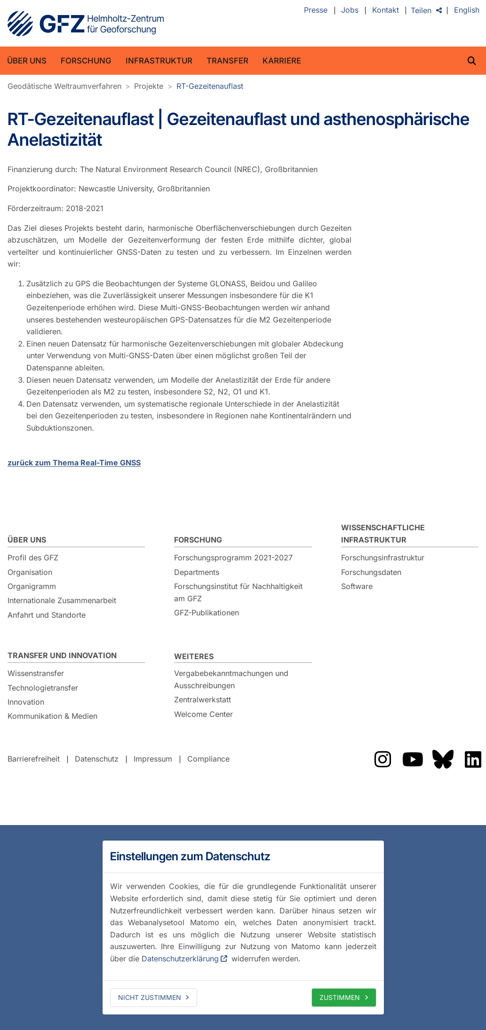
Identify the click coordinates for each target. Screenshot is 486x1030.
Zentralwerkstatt (202, 699)
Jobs (350, 10)
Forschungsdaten (371, 572)
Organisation (30, 572)
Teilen (421, 10)
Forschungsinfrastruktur (382, 557)
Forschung (86, 60)
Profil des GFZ (33, 557)
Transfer (227, 60)
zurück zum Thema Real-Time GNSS (74, 462)
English (466, 10)
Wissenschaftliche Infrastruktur (383, 533)
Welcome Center (203, 714)
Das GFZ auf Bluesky (443, 759)
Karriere (282, 60)
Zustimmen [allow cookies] (339, 997)
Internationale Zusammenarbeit (62, 600)
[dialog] (243, 927)
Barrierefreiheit (34, 759)
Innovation (26, 702)
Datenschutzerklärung (180, 958)
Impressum (153, 759)
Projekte (148, 86)
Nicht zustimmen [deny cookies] (149, 997)
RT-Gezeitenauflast (209, 86)
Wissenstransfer (36, 673)
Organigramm (32, 586)
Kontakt (385, 10)
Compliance (208, 759)
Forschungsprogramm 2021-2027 (233, 557)
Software (357, 586)
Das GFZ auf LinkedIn (473, 759)
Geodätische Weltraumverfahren (64, 86)
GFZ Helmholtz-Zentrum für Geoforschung (85, 23)
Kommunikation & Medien (52, 716)
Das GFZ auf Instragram (382, 759)
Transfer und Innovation (62, 655)
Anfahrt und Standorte (47, 615)
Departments (196, 572)
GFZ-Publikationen (206, 612)
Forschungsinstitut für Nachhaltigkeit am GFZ (238, 592)
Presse (315, 10)
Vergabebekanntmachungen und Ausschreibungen (231, 679)
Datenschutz (97, 759)
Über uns (27, 60)
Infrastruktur (159, 60)
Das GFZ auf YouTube (412, 759)
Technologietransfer (43, 687)
